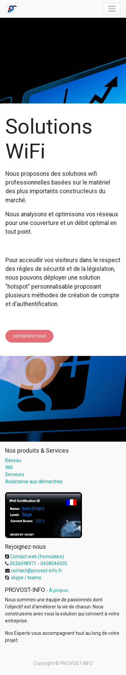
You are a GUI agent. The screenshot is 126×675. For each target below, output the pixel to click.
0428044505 (53, 563)
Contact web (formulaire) (37, 556)
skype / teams (25, 577)
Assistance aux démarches (33, 481)
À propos (58, 590)
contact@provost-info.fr (36, 570)
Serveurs (14, 474)
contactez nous (29, 336)
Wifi (9, 467)
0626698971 (23, 563)
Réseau (13, 460)
